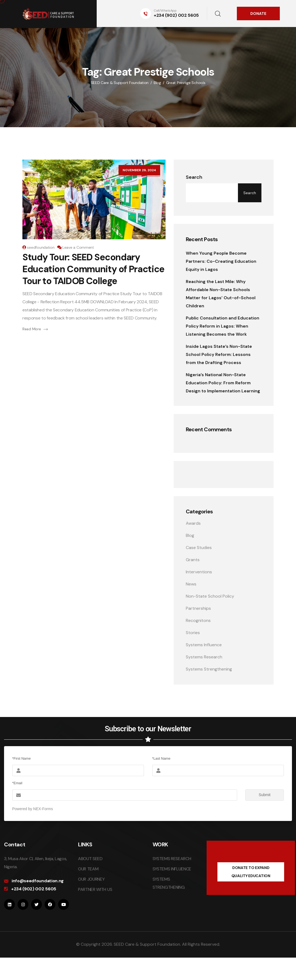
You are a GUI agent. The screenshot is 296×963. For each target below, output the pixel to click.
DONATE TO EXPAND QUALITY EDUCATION (250, 871)
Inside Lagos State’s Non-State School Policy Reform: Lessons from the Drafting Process (219, 354)
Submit (257, 795)
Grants (193, 560)
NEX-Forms (43, 809)
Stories (193, 632)
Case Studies (199, 547)
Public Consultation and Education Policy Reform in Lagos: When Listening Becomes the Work (222, 326)
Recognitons (198, 620)
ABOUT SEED (90, 858)
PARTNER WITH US (95, 889)
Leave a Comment (78, 247)
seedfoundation (40, 247)
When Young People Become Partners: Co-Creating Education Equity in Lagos (221, 261)
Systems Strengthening (209, 669)
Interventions (199, 572)
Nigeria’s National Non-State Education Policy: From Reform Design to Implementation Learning (223, 383)
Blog (190, 535)
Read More (35, 328)
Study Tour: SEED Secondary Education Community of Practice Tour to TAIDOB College (93, 269)
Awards (193, 523)
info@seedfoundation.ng (38, 881)
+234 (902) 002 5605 (176, 15)
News (191, 584)
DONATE (258, 13)
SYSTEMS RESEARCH (172, 858)
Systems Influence (204, 645)
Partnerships (198, 608)
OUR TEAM (88, 869)
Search (194, 177)
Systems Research (204, 657)
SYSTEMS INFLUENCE (172, 869)
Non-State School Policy (210, 596)
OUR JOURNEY (91, 879)
